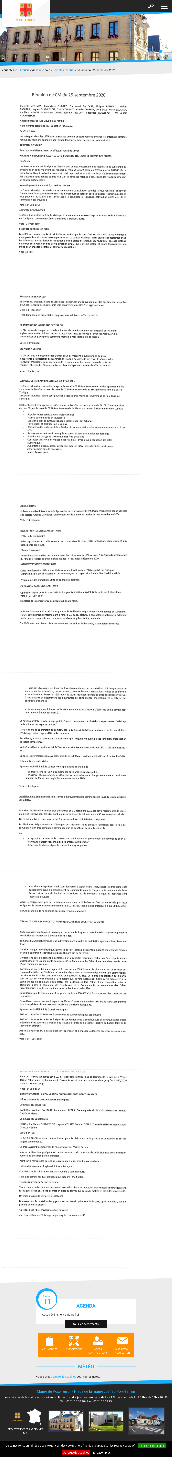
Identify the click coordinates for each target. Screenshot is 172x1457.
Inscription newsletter (122, 1351)
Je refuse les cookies (76, 1452)
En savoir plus (102, 1452)
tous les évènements (86, 1324)
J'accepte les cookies (152, 1446)
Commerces (49, 1349)
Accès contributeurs (98, 1351)
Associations (74, 1349)
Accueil (24, 70)
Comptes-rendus (63, 70)
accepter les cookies (63, 1376)
